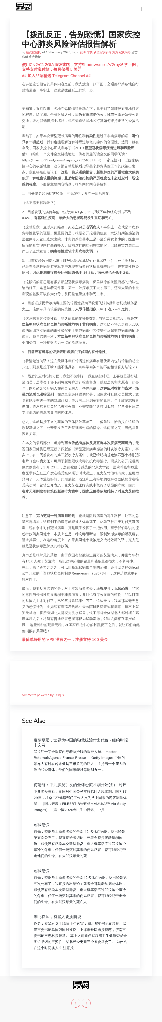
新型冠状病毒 (102, 52)
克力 (115, 52)
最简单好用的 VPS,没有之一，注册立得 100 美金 (65, 639)
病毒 (83, 52)
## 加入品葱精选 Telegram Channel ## (56, 75)
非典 (90, 52)
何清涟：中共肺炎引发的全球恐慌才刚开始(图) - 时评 (80, 784)
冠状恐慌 (41, 824)
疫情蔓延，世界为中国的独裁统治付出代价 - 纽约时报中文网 (81, 742)
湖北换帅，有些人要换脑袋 (57, 916)
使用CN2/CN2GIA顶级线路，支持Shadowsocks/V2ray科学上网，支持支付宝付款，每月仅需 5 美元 (81, 67)
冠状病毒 (125, 52)
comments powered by (43, 695)
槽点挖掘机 (33, 52)
